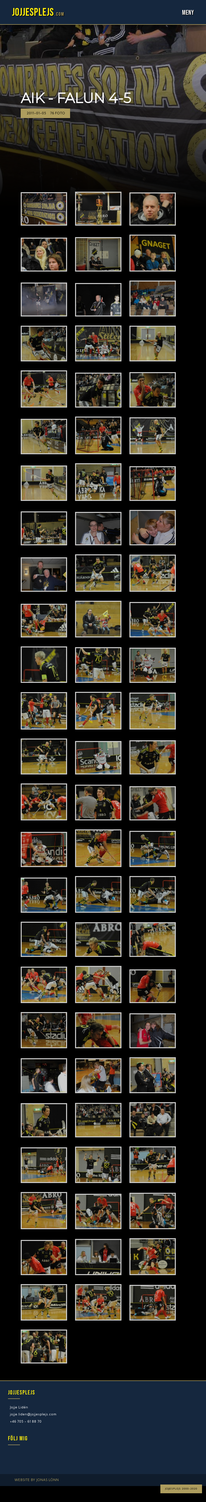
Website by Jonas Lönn (36, 1480)
